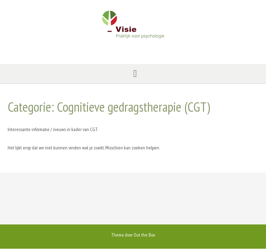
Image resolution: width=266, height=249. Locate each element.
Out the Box (144, 235)
